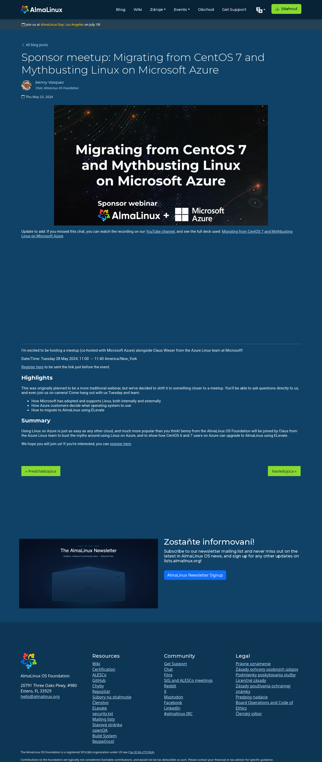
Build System (104, 736)
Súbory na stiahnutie (111, 697)
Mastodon (173, 697)
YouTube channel (160, 231)
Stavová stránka (107, 724)
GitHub (99, 680)
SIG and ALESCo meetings (188, 680)
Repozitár (101, 691)
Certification (103, 669)
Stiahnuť (286, 8)
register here (120, 444)
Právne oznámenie (253, 664)
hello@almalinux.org (40, 696)
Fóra (168, 675)
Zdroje (156, 9)
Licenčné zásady (251, 680)
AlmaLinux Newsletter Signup (195, 575)
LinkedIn (172, 708)
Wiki (138, 9)
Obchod (206, 9)
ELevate (99, 708)
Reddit (170, 686)
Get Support (234, 9)
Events (180, 9)
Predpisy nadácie (252, 697)
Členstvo (100, 702)
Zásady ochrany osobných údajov (267, 669)
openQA (100, 730)
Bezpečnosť (103, 741)
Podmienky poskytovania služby (266, 675)
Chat (168, 669)
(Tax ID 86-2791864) (141, 752)
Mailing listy (103, 719)
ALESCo (99, 675)
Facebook (173, 702)
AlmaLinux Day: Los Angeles (62, 24)
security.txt (102, 713)
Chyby (98, 686)
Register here (32, 367)
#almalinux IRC (178, 713)
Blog (121, 9)
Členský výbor (249, 713)
